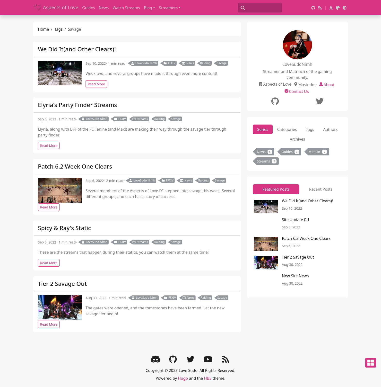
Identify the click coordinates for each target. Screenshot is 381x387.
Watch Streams (126, 7)
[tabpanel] (297, 157)
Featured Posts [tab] (276, 189)
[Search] (260, 7)
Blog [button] (148, 7)
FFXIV (169, 63)
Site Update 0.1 (296, 219)
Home (43, 29)
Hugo (183, 378)
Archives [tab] (297, 139)
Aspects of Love (55, 8)
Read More (96, 84)
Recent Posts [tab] (320, 189)
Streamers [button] (168, 7)
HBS (207, 378)
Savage (221, 63)
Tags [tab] (310, 129)
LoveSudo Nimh (144, 63)
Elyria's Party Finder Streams (77, 105)
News (104, 7)
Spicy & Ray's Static (64, 228)
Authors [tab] (330, 129)
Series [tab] (262, 129)
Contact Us (299, 91)
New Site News (295, 276)
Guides (88, 7)
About (328, 84)
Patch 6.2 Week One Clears (75, 166)
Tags (58, 29)
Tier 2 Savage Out (62, 283)
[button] (331, 8)
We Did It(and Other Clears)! (77, 49)
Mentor (318, 151)
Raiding (205, 63)
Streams (140, 119)
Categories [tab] (287, 129)
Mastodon (307, 84)
